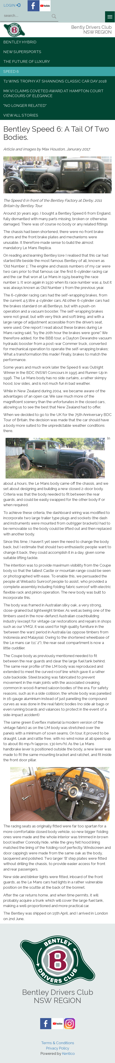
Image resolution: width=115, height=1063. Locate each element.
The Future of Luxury (26, 61)
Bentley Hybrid (19, 42)
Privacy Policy (57, 1048)
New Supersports (22, 52)
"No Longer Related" (25, 105)
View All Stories (20, 115)
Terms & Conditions (57, 1043)
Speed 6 (11, 71)
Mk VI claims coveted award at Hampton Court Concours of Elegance (53, 93)
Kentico (68, 1053)
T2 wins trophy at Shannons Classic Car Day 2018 (55, 81)
